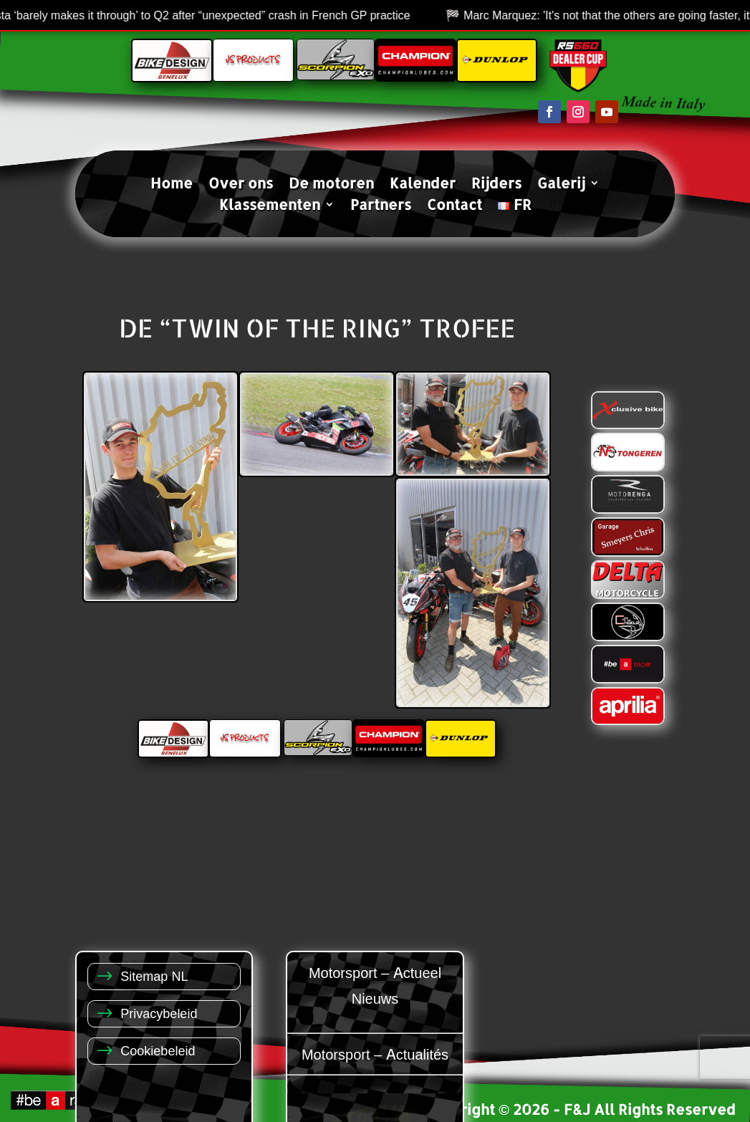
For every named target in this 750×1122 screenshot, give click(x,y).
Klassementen (269, 206)
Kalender (423, 185)
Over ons (240, 185)
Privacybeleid (158, 1012)
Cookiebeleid (157, 1050)
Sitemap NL (154, 975)
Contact (454, 206)
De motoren (331, 185)
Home (171, 185)
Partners (380, 206)
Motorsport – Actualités (375, 1054)
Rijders (496, 185)
